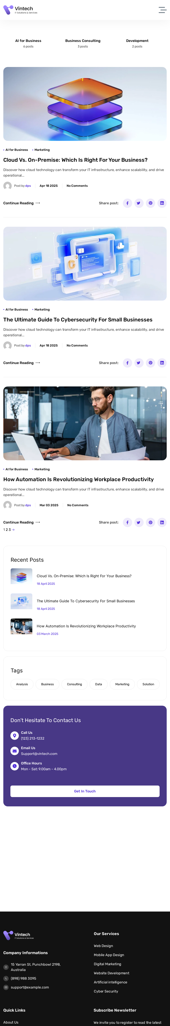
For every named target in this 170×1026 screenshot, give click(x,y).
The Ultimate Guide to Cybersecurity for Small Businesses (78, 320)
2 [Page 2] (7, 530)
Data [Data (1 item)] (98, 684)
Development (137, 41)
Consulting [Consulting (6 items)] (74, 684)
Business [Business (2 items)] (47, 684)
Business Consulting (82, 41)
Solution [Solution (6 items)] (148, 684)
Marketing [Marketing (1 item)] (122, 684)
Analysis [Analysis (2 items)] (22, 684)
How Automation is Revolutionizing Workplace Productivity (78, 479)
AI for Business (28, 41)
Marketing (42, 150)
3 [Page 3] (10, 530)
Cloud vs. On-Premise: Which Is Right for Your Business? (75, 160)
